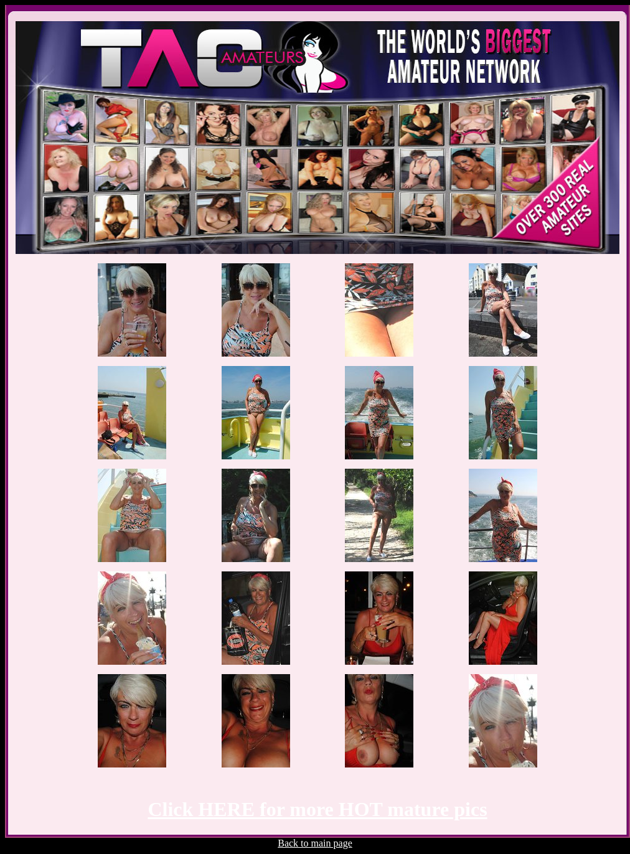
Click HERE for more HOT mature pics (317, 809)
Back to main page (315, 843)
